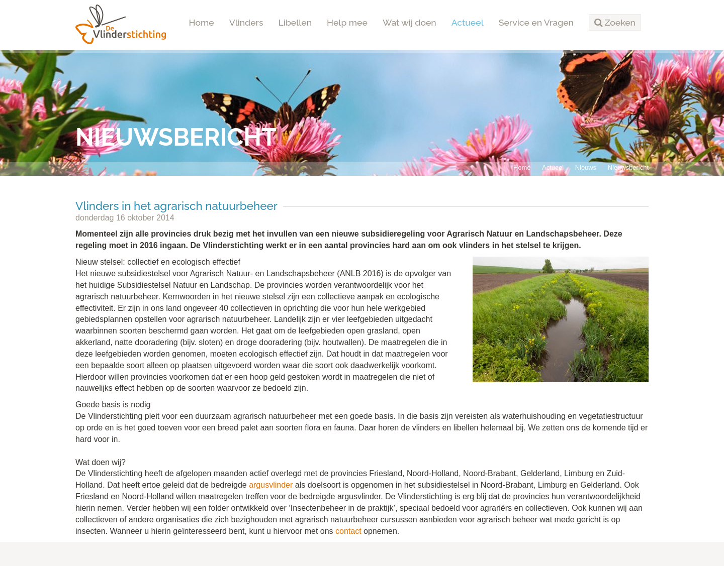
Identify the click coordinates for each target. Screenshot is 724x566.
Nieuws (585, 167)
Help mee (347, 22)
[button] (615, 22)
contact (348, 531)
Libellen (295, 22)
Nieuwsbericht (628, 167)
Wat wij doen (409, 22)
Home (201, 22)
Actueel (467, 22)
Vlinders (246, 22)
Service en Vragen (536, 22)
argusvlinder (271, 485)
